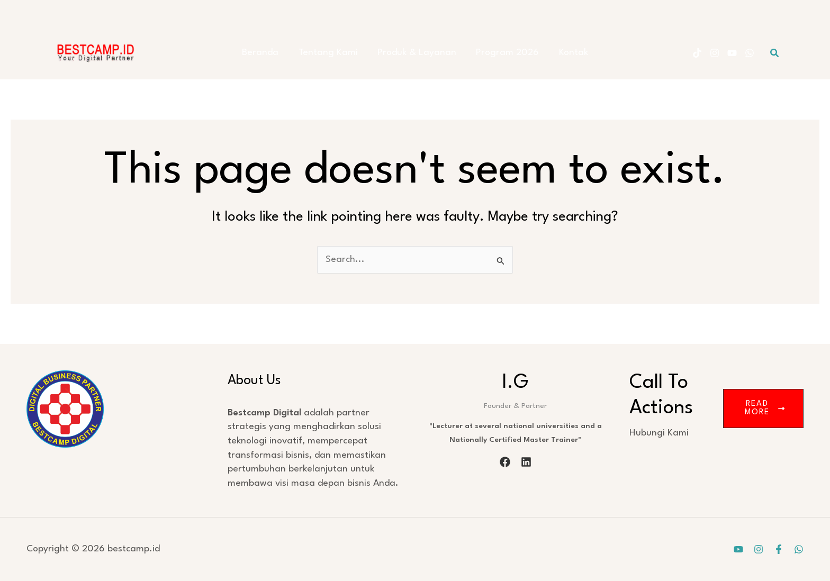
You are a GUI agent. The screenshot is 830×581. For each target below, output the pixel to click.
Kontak (565, 52)
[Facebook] (778, 549)
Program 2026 (503, 52)
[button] (775, 53)
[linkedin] (526, 462)
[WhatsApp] (749, 53)
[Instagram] (714, 53)
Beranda (268, 52)
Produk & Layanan (416, 52)
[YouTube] (732, 53)
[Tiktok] (697, 53)
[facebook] (505, 462)
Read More (764, 408)
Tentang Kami (332, 52)
